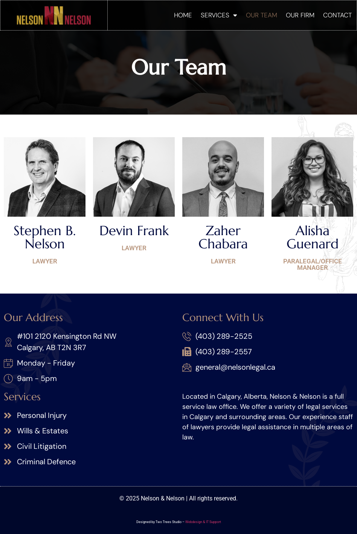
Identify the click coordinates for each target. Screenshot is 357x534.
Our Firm (300, 15)
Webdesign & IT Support (203, 522)
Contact (337, 15)
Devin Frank (134, 230)
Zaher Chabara (223, 237)
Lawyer (44, 261)
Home (183, 15)
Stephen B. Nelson (45, 237)
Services (219, 15)
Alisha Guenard (313, 237)
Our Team (261, 15)
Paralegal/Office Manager (312, 264)
